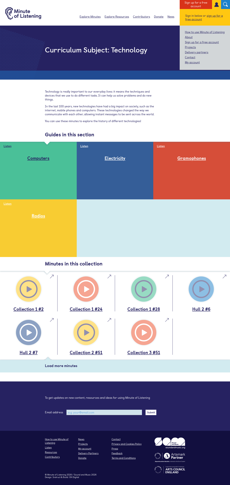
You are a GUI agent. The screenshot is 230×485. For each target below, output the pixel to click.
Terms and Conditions (124, 458)
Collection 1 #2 (28, 309)
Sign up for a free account (196, 4)
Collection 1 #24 (86, 309)
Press (115, 448)
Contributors (141, 16)
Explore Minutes (90, 16)
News (170, 16)
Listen (48, 447)
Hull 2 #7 (29, 352)
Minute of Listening (56, 474)
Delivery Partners (88, 453)
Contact (190, 57)
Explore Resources (117, 16)
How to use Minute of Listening (205, 32)
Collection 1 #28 (143, 309)
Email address (54, 412)
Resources (51, 452)
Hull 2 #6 (201, 309)
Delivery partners (196, 52)
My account (192, 62)
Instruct (57, 477)
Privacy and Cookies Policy (127, 444)
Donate (159, 16)
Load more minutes (61, 365)
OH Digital (74, 477)
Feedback (117, 453)
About (189, 37)
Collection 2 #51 (86, 352)
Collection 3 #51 (143, 352)
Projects (190, 47)
